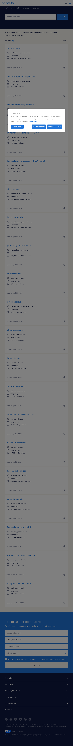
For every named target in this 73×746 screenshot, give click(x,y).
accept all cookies (54, 126)
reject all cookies (39, 126)
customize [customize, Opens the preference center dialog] (17, 126)
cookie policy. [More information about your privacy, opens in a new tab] (33, 121)
